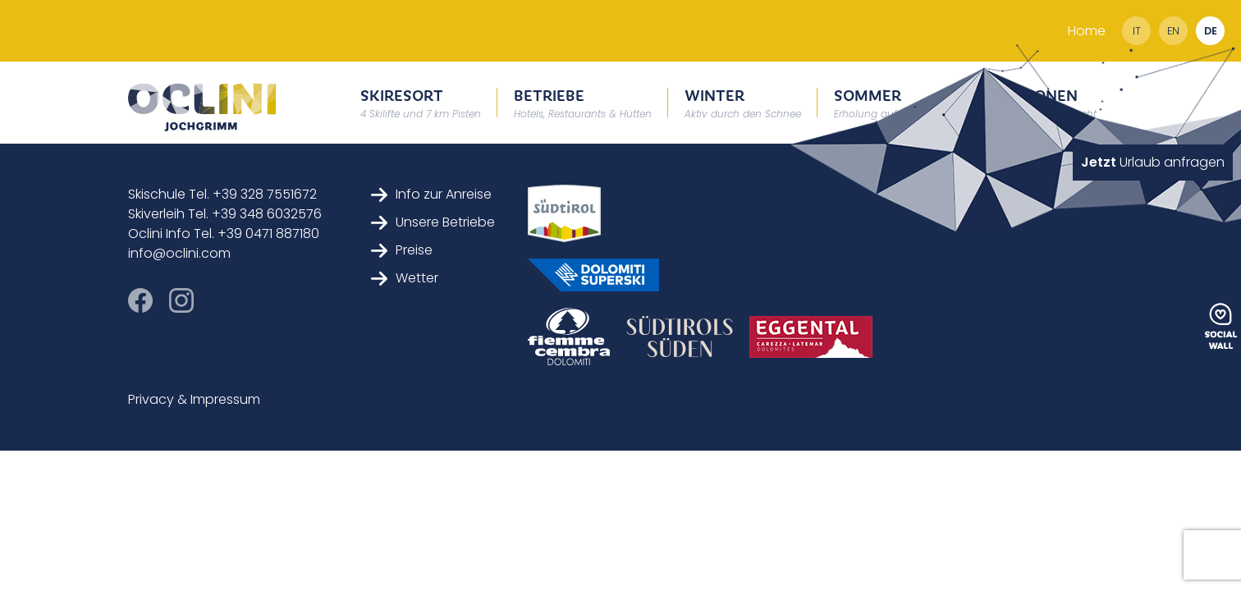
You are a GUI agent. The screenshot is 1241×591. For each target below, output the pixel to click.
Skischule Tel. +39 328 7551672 (222, 194)
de (1210, 31)
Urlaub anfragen (1153, 162)
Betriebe (583, 102)
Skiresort (420, 102)
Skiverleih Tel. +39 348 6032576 (225, 213)
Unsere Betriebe (433, 222)
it (1137, 31)
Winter (743, 102)
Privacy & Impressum (194, 399)
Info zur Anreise (431, 194)
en (1173, 31)
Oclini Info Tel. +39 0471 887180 (223, 233)
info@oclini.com (179, 253)
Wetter (404, 277)
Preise (402, 250)
